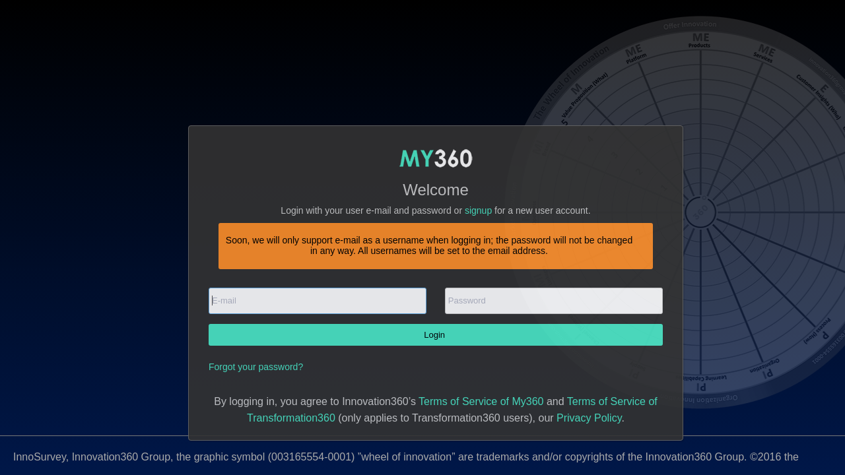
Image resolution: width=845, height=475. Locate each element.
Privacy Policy (589, 418)
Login (435, 335)
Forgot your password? (256, 367)
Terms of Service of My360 (481, 401)
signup (478, 210)
